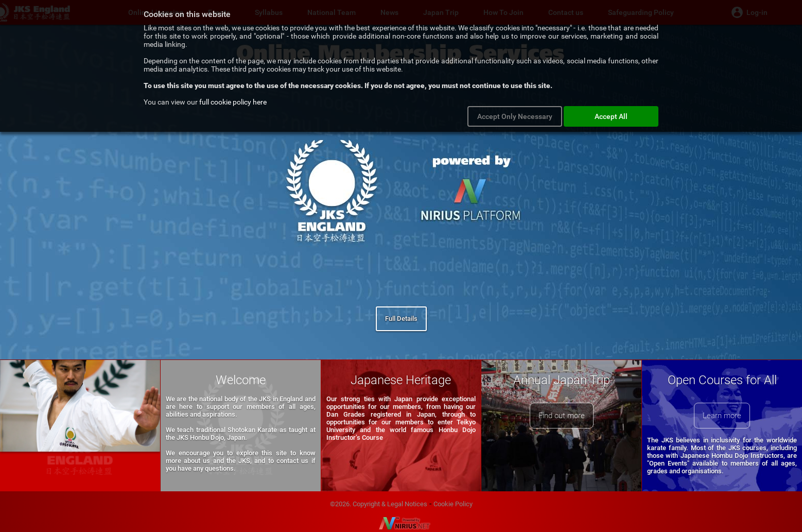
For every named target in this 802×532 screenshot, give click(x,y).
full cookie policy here (233, 102)
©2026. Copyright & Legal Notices (378, 504)
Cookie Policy (453, 504)
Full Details (401, 318)
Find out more (561, 415)
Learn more (722, 415)
